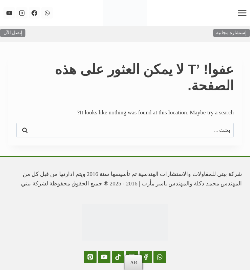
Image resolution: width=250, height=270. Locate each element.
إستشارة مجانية (231, 32)
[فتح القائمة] (242, 13)
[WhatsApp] (47, 13)
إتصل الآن (12, 32)
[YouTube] (9, 13)
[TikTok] (118, 257)
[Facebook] (34, 13)
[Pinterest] (90, 257)
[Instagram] (21, 13)
